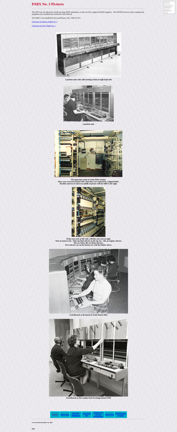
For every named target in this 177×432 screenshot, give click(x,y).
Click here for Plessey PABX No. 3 (44, 22)
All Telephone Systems (120, 415)
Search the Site (87, 415)
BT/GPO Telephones (76, 415)
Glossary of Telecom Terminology (98, 415)
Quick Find (109, 415)
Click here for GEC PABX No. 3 (44, 26)
